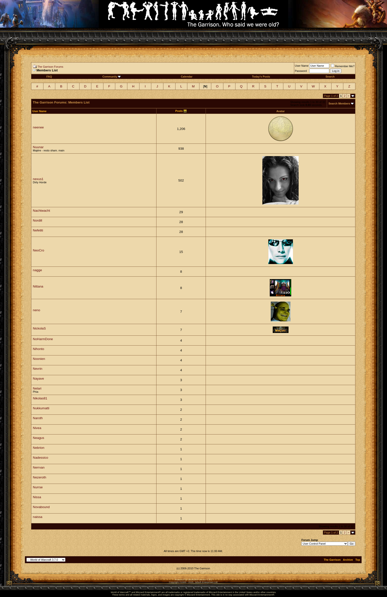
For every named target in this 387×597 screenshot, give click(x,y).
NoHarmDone (43, 339)
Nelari (37, 388)
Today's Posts (261, 76)
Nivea (37, 428)
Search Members (339, 103)
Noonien (39, 359)
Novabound (41, 507)
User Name (302, 65)
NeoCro (38, 250)
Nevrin (37, 369)
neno (36, 310)
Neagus (38, 438)
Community (111, 76)
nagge (37, 270)
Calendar (187, 76)
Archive (348, 559)
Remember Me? (342, 66)
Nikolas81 (40, 398)
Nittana (38, 286)
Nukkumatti (41, 408)
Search (330, 76)
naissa (37, 517)
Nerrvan (38, 467)
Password (301, 70)
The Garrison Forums (50, 66)
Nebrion (38, 448)
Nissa (37, 497)
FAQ (49, 76)
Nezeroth (39, 477)
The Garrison (332, 559)
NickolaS (39, 328)
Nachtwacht (41, 210)
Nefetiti (38, 230)
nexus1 (38, 179)
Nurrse (38, 487)
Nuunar (38, 147)
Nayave (38, 378)
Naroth (38, 418)
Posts (179, 110)
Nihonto (38, 349)
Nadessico (40, 457)
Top (357, 559)
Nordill (37, 220)
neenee (38, 127)
